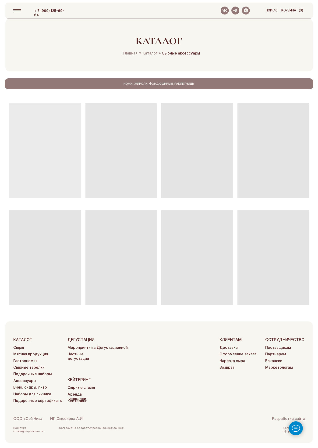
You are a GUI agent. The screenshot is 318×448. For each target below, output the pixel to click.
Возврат (227, 367)
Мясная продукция (30, 354)
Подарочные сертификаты (38, 400)
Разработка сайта (288, 418)
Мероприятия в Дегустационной (97, 347)
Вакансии (273, 361)
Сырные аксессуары (179, 53)
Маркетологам (279, 367)
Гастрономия (25, 361)
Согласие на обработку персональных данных (91, 428)
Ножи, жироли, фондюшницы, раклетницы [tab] (159, 83)
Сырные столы (81, 387)
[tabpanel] (159, 204)
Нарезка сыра (232, 361)
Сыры (18, 347)
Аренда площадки (76, 396)
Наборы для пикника (32, 394)
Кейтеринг (77, 401)
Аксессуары (24, 381)
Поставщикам (278, 347)
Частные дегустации (78, 356)
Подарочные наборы (32, 374)
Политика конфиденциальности (28, 429)
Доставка (228, 347)
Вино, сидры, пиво (30, 387)
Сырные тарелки (29, 367)
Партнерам (275, 354)
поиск (271, 10)
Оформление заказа (238, 354)
